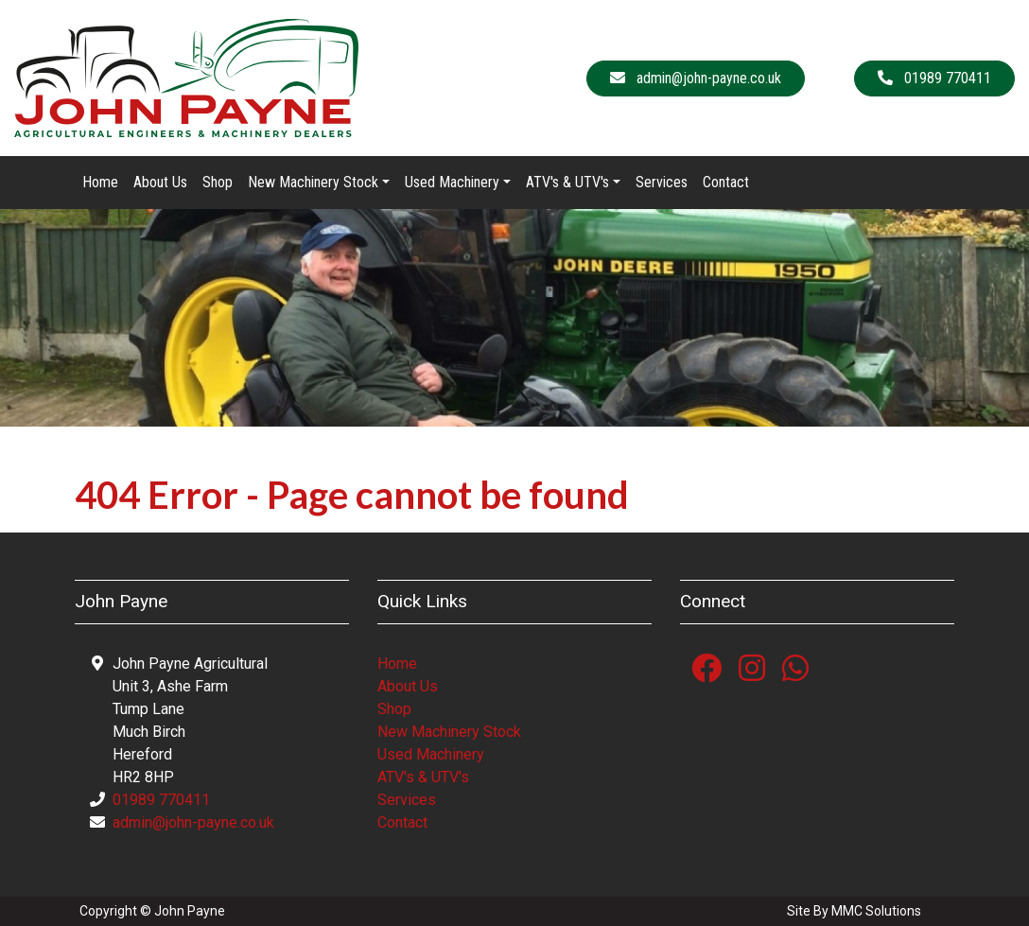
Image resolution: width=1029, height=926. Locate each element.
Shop (217, 182)
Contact (726, 182)
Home (100, 182)
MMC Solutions (876, 910)
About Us (160, 182)
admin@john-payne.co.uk (193, 822)
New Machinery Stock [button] (313, 182)
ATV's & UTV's (423, 777)
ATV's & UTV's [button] (567, 182)
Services (662, 182)
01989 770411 (161, 800)
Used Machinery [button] (452, 182)
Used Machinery (430, 754)
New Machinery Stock (449, 732)
